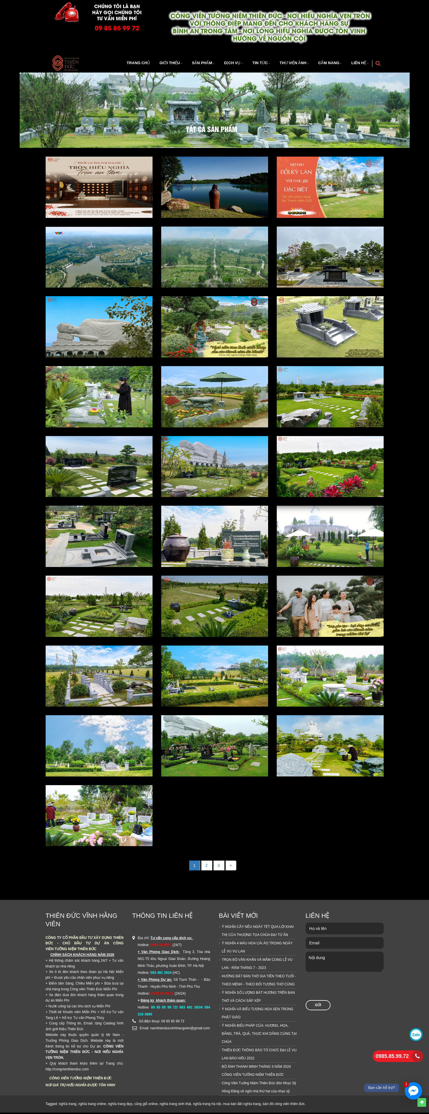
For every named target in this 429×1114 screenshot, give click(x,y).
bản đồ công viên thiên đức (283, 1105)
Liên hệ (357, 64)
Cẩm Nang (326, 64)
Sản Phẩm (191, 64)
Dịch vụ (223, 64)
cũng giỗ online (146, 1105)
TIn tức (253, 64)
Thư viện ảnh (288, 64)
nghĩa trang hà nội (207, 1105)
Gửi (318, 1006)
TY (59, 939)
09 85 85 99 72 (117, 27)
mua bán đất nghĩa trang (242, 1105)
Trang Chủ (126, 64)
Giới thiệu (158, 64)
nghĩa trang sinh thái (175, 1105)
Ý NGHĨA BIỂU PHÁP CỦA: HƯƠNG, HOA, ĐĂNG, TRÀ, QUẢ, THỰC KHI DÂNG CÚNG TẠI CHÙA (259, 1035)
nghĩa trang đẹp (120, 1105)
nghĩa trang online (92, 1105)
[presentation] (349, 990)
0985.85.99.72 (392, 1056)
